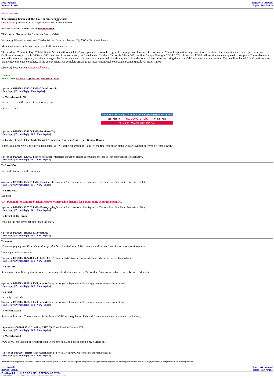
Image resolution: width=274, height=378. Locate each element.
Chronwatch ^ (8, 22)
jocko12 (44, 232)
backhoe (44, 131)
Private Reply (22, 91)
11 (2, 352)
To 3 (33, 185)
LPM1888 (45, 258)
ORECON (47, 327)
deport (43, 283)
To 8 (33, 305)
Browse (5, 5)
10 (2, 327)
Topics (256, 5)
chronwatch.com (37, 67)
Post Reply (8, 91)
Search (14, 5)
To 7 (33, 286)
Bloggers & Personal (262, 2)
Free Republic (8, 2)
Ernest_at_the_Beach (51, 182)
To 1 (33, 134)
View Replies (37, 91)
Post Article (267, 5)
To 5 (33, 235)
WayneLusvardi (48, 88)
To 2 (33, 159)
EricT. (43, 352)
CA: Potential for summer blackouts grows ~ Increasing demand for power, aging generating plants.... (61, 201)
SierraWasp (46, 156)
